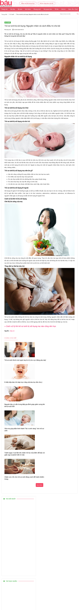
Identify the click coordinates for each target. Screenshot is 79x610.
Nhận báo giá (72, 603)
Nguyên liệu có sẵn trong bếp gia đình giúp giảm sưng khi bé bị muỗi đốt (63, 362)
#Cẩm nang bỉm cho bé (46, 3)
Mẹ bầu (12, 9)
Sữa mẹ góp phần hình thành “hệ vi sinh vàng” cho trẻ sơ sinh (14, 389)
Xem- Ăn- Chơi (72, 9)
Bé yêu (20, 9)
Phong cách (37, 9)
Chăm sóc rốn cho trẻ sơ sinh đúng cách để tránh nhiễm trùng (62, 389)
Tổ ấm (56, 9)
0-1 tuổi (7, 22)
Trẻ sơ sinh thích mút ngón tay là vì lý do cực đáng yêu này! (15, 361)
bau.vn (12, 331)
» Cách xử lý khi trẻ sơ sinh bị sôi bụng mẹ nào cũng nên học (30, 326)
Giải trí (63, 9)
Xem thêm (39, 398)
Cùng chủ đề (10, 338)
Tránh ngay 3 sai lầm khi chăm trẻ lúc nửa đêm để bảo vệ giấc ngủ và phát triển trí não (39, 389)
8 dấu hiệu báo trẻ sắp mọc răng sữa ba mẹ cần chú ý (38, 361)
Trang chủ (4, 9)
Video (3, 14)
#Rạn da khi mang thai (27, 3)
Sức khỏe (28, 9)
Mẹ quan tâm (48, 9)
